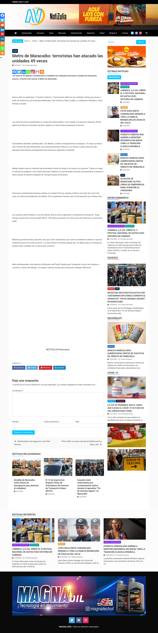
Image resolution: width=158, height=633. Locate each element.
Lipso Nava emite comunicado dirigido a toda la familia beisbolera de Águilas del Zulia (132, 117)
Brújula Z (113, 33)
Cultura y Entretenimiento (129, 83)
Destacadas (27, 33)
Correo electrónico (51, 422)
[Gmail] (37, 72)
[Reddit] (2, 24)
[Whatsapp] (28, 72)
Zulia (51, 33)
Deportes (90, 33)
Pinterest (45, 368)
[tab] (114, 77)
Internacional (76, 33)
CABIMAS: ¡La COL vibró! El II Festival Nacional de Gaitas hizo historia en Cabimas (125, 233)
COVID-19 (112, 372)
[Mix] (2, 43)
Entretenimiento (118, 197)
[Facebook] (14, 72)
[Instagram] (33, 72)
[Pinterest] (2, 34)
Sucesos (40, 33)
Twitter (32, 368)
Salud (102, 33)
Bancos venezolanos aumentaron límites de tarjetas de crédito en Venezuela (125, 353)
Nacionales (114, 318)
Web (77, 422)
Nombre (15, 422)
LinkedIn (59, 368)
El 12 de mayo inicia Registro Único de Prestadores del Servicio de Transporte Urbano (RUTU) (57, 485)
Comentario (17, 391)
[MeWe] (2, 39)
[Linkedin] (24, 72)
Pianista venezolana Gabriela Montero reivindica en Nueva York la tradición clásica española (132, 140)
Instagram (85, 620)
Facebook (19, 368)
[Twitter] (19, 72)
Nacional (62, 33)
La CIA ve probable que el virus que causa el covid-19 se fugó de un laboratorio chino (125, 408)
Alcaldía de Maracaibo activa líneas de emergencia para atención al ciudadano (132, 184)
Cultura (125, 33)
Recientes (114, 77)
